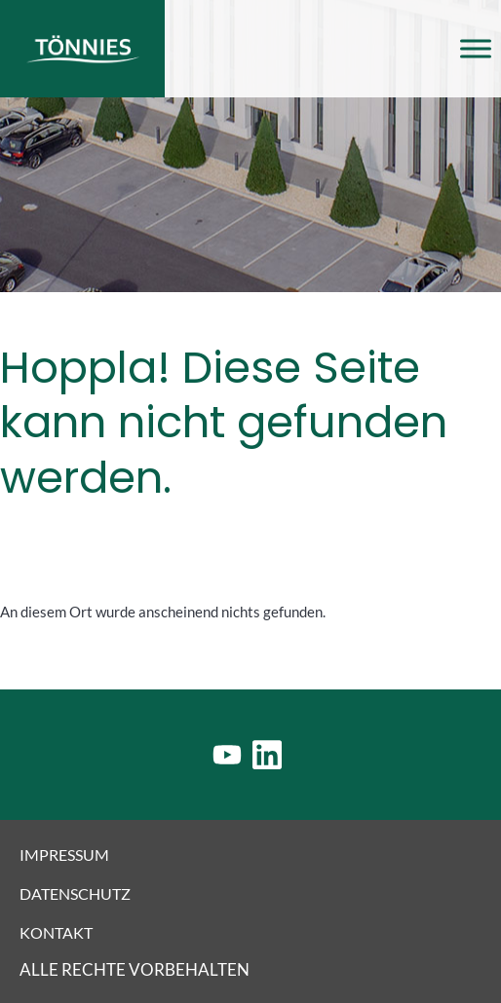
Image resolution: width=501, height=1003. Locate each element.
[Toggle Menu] (475, 48)
